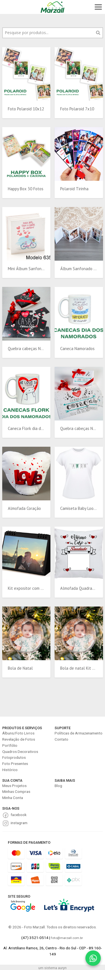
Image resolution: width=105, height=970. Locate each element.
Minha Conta (12, 797)
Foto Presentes (15, 763)
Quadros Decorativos (20, 751)
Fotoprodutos (14, 757)
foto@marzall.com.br (67, 938)
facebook (19, 814)
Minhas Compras (16, 791)
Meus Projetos (14, 785)
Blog (58, 785)
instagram (19, 823)
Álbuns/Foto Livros (18, 733)
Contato (61, 739)
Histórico (10, 769)
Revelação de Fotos (18, 739)
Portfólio (9, 745)
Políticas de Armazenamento (78, 733)
